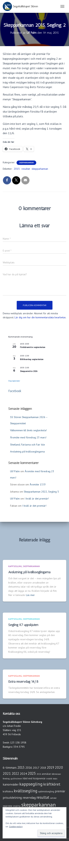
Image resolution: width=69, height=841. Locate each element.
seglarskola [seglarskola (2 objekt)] (7, 806)
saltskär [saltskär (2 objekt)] (53, 798)
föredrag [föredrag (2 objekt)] (6, 778)
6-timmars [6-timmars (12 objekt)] (10, 767)
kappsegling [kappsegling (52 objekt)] (31, 784)
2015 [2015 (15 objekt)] (21, 767)
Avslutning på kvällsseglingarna (27, 451)
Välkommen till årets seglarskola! (28, 430)
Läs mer (30, 595)
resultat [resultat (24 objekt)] (42, 797)
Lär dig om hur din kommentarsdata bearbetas (40, 317)
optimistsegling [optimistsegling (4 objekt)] (46, 791)
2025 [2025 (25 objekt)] (32, 773)
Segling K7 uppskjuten (23, 625)
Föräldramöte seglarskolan (32, 347)
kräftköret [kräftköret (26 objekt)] (51, 784)
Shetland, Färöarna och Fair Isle (27, 444)
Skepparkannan (26, 162)
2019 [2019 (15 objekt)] (50, 767)
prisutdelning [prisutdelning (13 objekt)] (12, 797)
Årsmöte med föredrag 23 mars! (28, 437)
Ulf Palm (15, 471)
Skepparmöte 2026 (29, 371)
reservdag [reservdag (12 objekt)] (29, 797)
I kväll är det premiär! (37, 498)
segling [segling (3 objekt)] (16, 805)
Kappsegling (15, 566)
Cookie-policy (16, 826)
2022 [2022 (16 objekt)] (15, 773)
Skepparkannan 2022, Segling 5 (41, 491)
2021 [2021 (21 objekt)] (7, 773)
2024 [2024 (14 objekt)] (23, 773)
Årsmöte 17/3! (38, 484)
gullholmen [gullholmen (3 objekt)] (16, 778)
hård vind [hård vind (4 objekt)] (27, 778)
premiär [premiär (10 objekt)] (60, 791)
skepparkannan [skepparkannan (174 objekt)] (38, 804)
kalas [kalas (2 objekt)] (55, 778)
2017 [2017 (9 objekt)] (36, 767)
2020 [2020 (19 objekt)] (59, 767)
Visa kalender (14, 381)
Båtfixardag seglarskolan (31, 359)
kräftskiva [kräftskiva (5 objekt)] (8, 791)
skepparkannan (40, 168)
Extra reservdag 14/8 (23, 682)
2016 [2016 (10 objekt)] (28, 768)
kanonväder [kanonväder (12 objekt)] (11, 784)
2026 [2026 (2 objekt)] (39, 774)
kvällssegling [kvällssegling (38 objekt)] (25, 790)
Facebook (14, 391)
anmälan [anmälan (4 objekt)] (46, 773)
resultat (26, 168)
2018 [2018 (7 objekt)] (43, 767)
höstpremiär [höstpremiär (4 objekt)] (39, 778)
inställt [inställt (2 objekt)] (49, 778)
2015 (17, 168)
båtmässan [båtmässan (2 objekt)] (56, 774)
